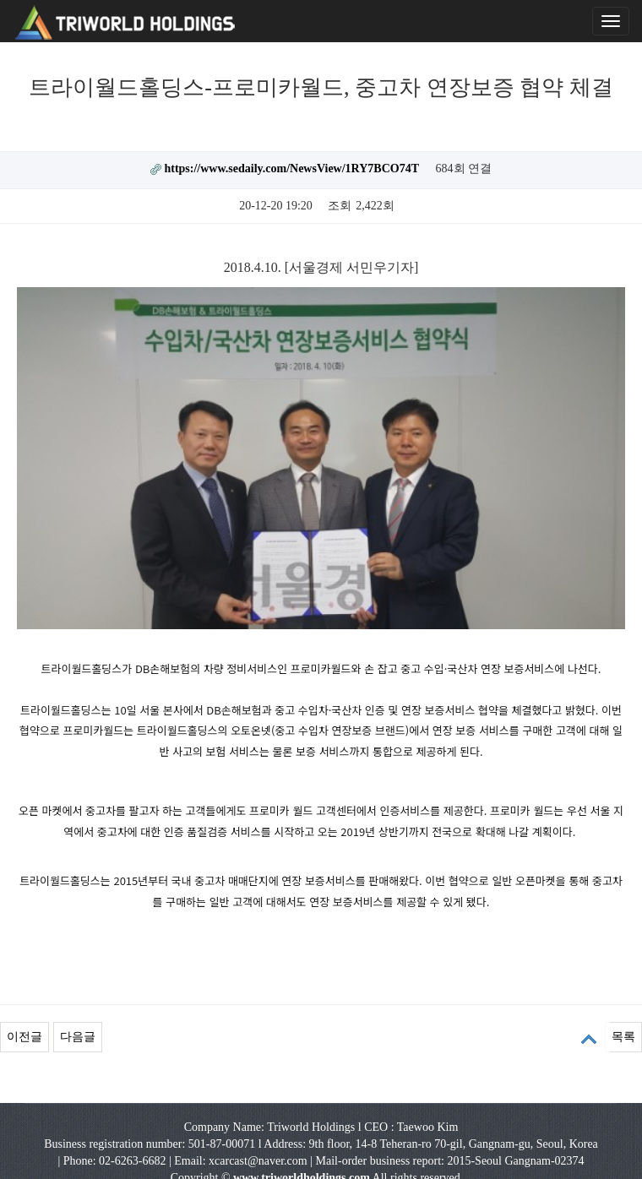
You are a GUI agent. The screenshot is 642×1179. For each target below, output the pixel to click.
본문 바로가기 (0, 0)
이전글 (24, 980)
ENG (341, 1155)
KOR (293, 1155)
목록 (623, 980)
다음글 (77, 980)
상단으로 (589, 1040)
